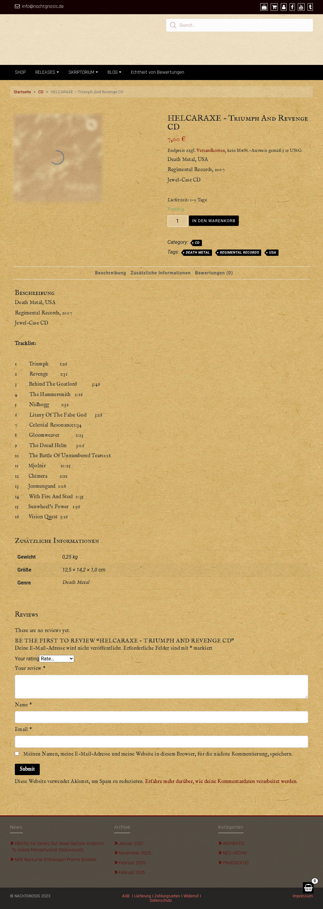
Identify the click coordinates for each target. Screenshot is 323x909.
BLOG (113, 72)
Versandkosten (211, 150)
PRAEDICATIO (236, 863)
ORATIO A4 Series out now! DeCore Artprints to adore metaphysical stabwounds (58, 847)
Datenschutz (161, 900)
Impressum (303, 896)
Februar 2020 (132, 863)
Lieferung (142, 896)
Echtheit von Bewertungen (157, 72)
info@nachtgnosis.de (43, 6)
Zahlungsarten (167, 896)
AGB (126, 896)
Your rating (27, 659)
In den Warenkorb (214, 220)
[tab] (110, 273)
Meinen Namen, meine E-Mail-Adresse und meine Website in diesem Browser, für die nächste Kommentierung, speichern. (157, 754)
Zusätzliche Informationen (161, 272)
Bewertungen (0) (214, 272)
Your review (30, 668)
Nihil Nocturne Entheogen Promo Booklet (56, 859)
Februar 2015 (132, 872)
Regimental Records (239, 252)
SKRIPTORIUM (81, 72)
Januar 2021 (131, 843)
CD (41, 91)
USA (272, 252)
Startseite (22, 91)
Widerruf (191, 896)
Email (23, 730)
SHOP (20, 72)
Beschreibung (110, 272)
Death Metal (198, 252)
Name (23, 705)
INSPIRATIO (233, 843)
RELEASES (45, 72)
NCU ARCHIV (235, 853)
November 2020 (135, 853)
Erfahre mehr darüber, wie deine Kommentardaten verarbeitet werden (221, 782)
